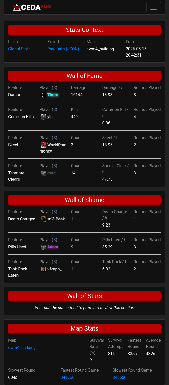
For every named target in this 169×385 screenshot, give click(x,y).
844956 (67, 377)
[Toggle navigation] (153, 7)
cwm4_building (22, 347)
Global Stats (19, 48)
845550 (120, 377)
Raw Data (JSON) (63, 48)
